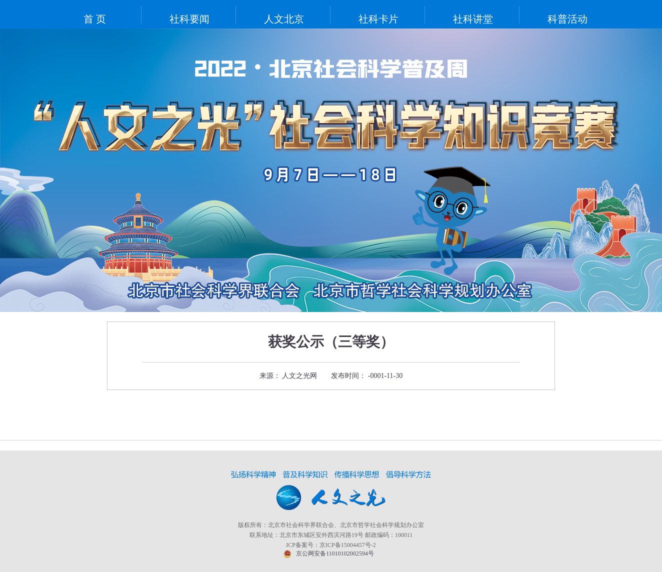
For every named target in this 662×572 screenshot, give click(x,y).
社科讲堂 (473, 19)
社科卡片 (378, 19)
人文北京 (284, 19)
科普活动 (568, 19)
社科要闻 (190, 19)
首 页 (95, 19)
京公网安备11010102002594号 (335, 553)
